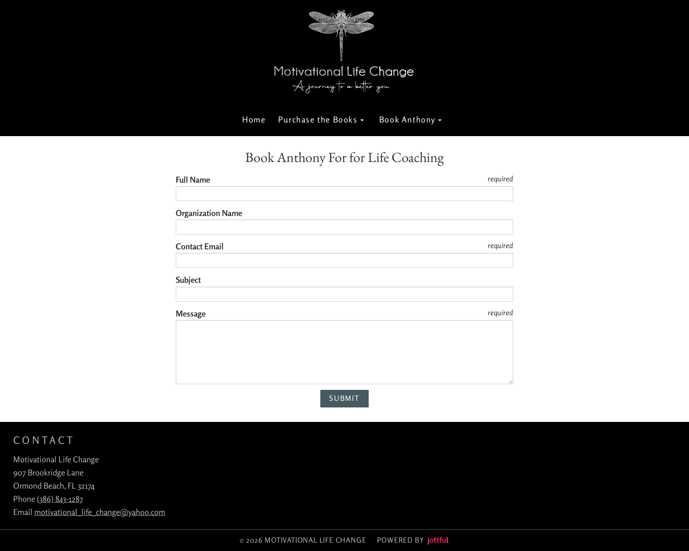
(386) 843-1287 (60, 499)
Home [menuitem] (253, 119)
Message (191, 313)
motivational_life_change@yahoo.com (99, 512)
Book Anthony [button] (410, 119)
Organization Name (209, 213)
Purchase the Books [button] (321, 119)
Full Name (193, 179)
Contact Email (200, 246)
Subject (188, 280)
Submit (344, 398)
